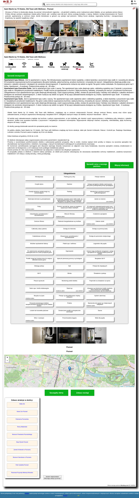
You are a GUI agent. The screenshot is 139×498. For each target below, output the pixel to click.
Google (27, 493)
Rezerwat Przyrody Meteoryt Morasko (22, 472)
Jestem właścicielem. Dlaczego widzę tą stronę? (52, 477)
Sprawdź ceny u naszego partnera (97, 165)
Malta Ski (22, 404)
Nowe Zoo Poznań (22, 411)
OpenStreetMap (130, 386)
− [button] (7, 361)
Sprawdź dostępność (16, 76)
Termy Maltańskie (22, 427)
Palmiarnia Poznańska (22, 419)
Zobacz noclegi (82, 393)
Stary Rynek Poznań (22, 442)
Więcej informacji (122, 165)
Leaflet (122, 386)
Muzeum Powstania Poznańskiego (22, 434)
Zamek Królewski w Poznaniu (22, 449)
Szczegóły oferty (56, 393)
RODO (65, 495)
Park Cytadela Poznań (22, 465)
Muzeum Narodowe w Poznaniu (22, 457)
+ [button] (7, 357)
